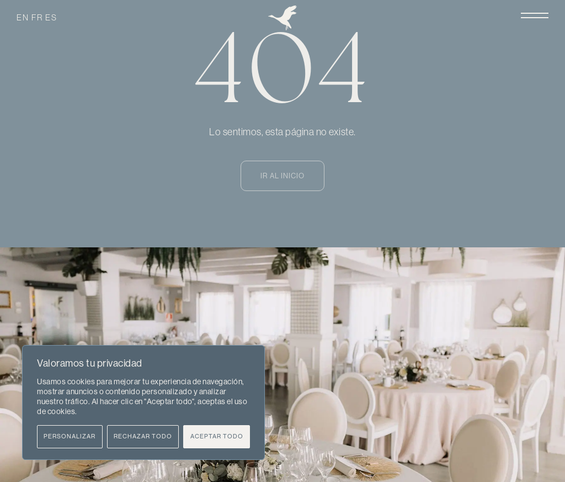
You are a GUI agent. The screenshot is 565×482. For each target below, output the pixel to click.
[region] (143, 402)
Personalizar (69, 436)
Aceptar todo (216, 436)
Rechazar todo (143, 436)
